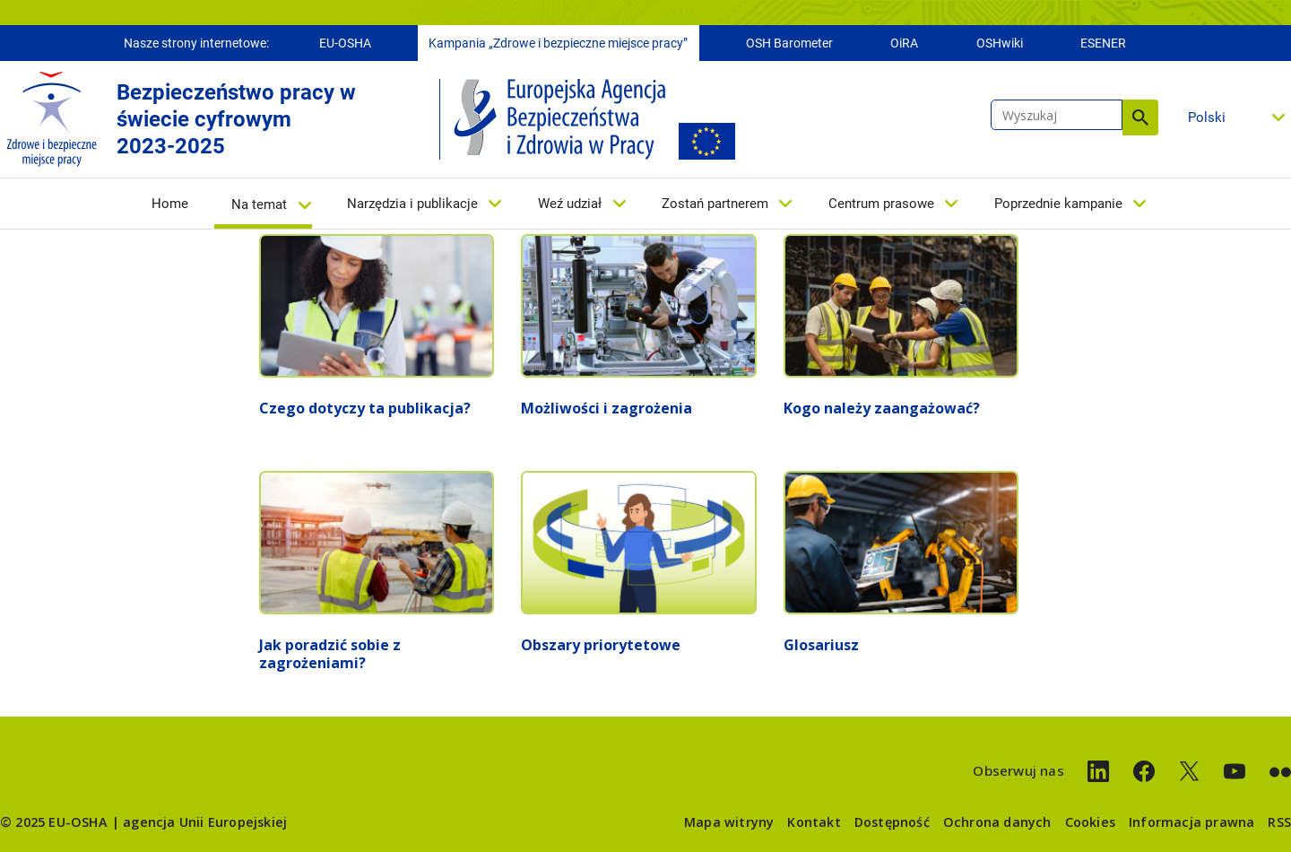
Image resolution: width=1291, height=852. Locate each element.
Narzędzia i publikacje (412, 204)
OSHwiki (999, 43)
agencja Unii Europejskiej (205, 821)
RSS (1279, 821)
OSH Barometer (789, 43)
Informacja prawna (1191, 821)
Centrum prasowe (881, 204)
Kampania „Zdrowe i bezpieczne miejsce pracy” (558, 43)
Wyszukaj (1140, 117)
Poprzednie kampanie (1058, 204)
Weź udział (570, 204)
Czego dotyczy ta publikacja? (365, 408)
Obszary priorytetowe (600, 645)
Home (170, 204)
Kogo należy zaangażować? (882, 408)
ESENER (1103, 43)
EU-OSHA (345, 43)
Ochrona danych (997, 821)
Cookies (1090, 821)
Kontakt (813, 821)
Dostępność (892, 821)
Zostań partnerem (715, 204)
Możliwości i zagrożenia (606, 408)
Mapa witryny (729, 821)
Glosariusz (821, 645)
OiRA (904, 43)
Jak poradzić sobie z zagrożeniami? (330, 654)
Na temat (259, 204)
